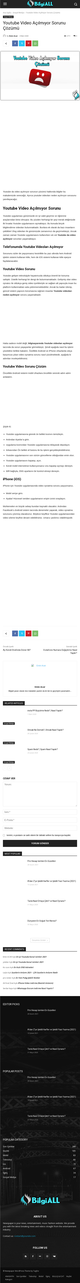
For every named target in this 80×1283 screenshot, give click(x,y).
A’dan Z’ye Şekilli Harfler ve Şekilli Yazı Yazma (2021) (51, 881)
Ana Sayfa (7, 12)
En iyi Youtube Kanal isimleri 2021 (31, 956)
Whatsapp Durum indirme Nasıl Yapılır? (35, 988)
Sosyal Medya (18, 12)
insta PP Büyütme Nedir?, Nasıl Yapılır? (45, 710)
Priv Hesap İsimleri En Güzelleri (41, 861)
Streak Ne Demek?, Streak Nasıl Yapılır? (45, 730)
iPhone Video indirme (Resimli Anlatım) (35, 983)
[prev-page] (5, 768)
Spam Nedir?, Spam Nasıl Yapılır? (42, 749)
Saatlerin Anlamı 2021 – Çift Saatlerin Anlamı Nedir (34, 972)
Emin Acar (13, 36)
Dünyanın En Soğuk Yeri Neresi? (42, 921)
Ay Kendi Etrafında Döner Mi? (17, 650)
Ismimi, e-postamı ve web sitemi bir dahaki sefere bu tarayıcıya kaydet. (39, 835)
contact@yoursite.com (25, 1236)
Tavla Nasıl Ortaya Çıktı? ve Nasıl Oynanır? (46, 901)
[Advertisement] (40, 126)
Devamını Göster (40, 940)
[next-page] (9, 768)
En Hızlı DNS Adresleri (23, 967)
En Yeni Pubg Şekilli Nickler (28, 977)
